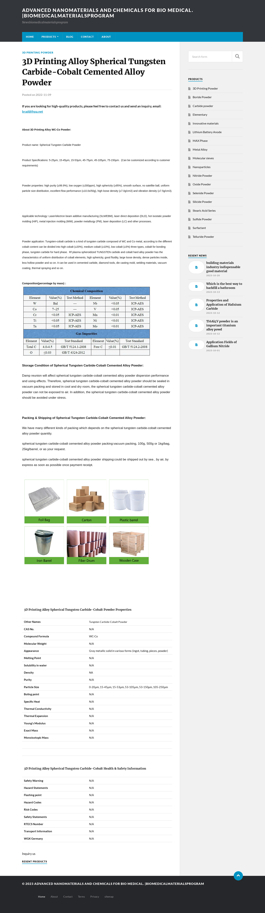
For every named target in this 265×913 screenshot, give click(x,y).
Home (30, 36)
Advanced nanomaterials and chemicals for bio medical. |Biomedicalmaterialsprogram (107, 12)
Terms (81, 896)
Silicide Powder (202, 201)
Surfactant (199, 227)
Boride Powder (202, 97)
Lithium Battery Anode (207, 132)
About (106, 36)
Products (49, 36)
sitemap (109, 896)
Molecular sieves (203, 158)
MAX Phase (200, 140)
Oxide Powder (202, 184)
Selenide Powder (203, 193)
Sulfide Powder (202, 219)
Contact (87, 36)
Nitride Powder (202, 175)
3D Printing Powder (37, 52)
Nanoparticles (202, 167)
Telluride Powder (203, 236)
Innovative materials (206, 123)
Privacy (94, 896)
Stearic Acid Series (204, 210)
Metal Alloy (200, 149)
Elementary (200, 114)
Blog (69, 36)
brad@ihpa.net (32, 111)
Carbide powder (203, 106)
